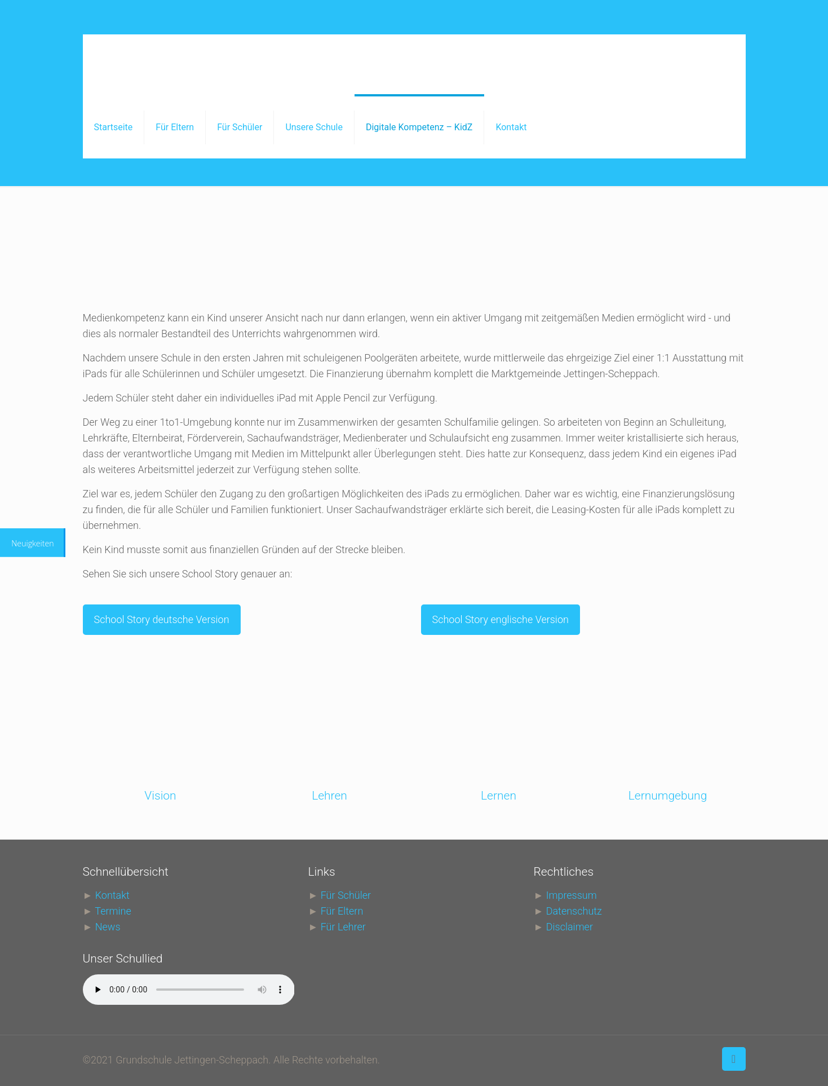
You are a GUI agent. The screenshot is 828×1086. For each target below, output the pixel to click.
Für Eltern (342, 911)
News (108, 927)
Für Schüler (346, 895)
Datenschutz (574, 911)
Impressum (571, 895)
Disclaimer (569, 927)
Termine (113, 911)
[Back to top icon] (734, 1059)
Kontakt (112, 895)
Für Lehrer (343, 927)
